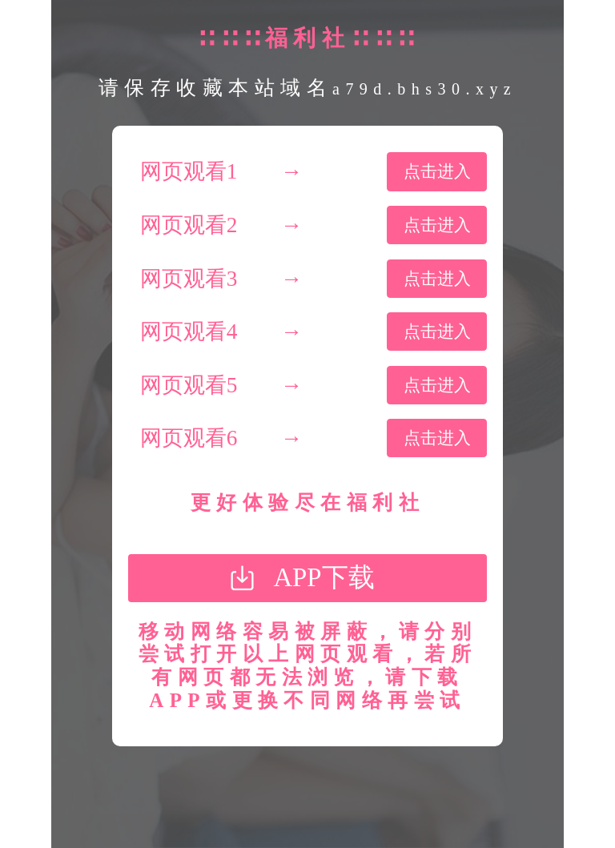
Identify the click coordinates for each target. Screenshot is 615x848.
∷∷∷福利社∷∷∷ (307, 38)
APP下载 (323, 577)
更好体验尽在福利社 (307, 502)
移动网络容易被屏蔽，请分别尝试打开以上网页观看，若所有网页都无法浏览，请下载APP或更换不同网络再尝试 (307, 666)
